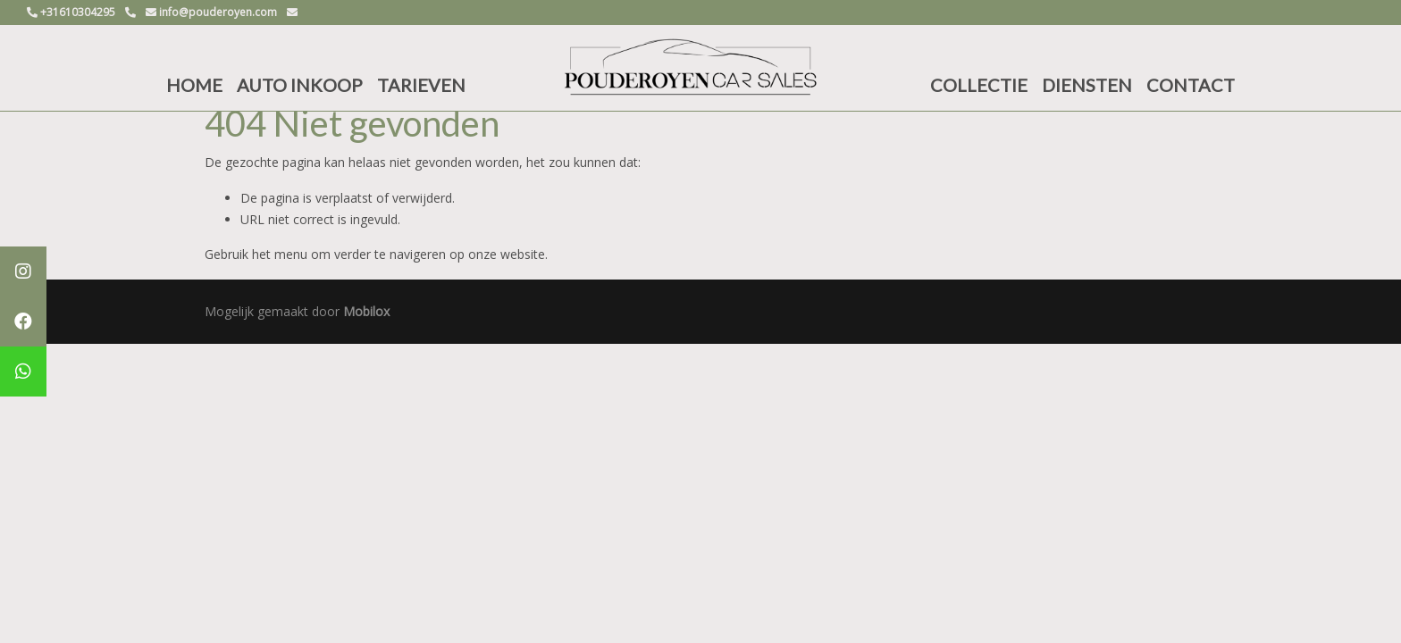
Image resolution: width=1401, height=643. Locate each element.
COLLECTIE (979, 85)
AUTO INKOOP (300, 85)
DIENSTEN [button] (1087, 85)
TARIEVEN (421, 85)
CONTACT (1190, 85)
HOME (194, 85)
